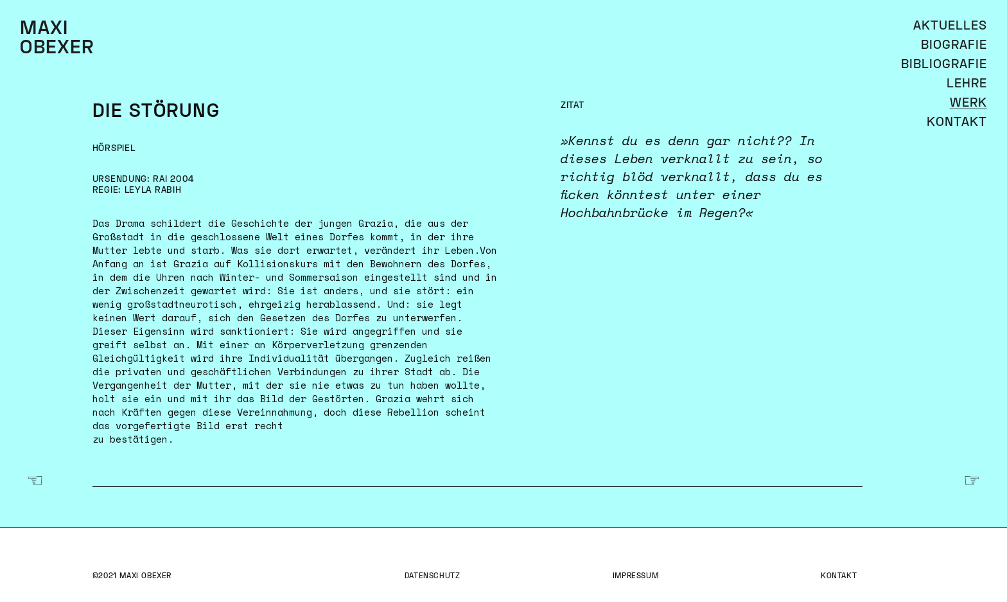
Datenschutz (432, 576)
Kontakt (839, 576)
